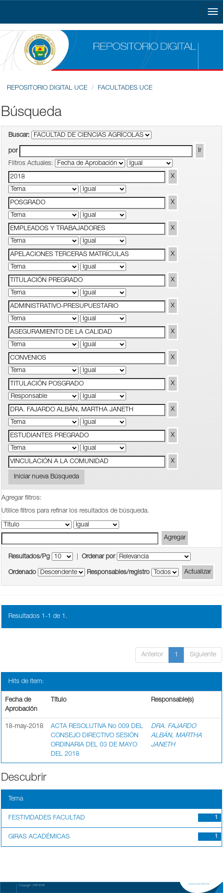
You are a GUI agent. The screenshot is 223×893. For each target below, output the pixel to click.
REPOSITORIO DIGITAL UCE (47, 88)
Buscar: (19, 135)
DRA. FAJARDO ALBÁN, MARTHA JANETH (176, 735)
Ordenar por (98, 557)
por (13, 151)
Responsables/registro (118, 572)
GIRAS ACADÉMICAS (39, 837)
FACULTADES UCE (125, 88)
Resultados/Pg (29, 557)
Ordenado (22, 572)
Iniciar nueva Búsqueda (46, 477)
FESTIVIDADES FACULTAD (46, 818)
